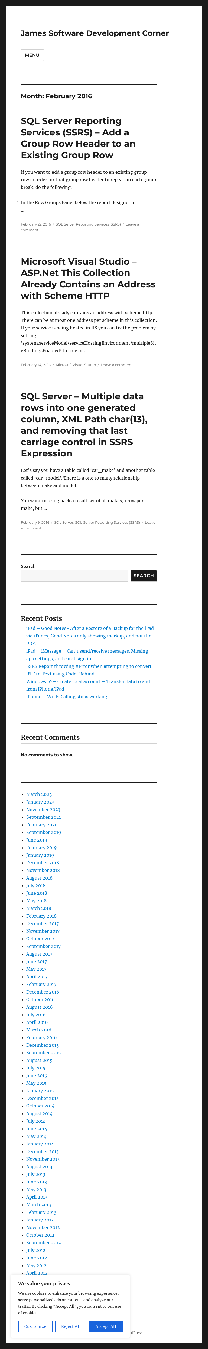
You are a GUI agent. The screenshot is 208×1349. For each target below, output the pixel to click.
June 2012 (36, 1258)
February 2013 (41, 1212)
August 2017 (39, 954)
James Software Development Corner (95, 33)
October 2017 (40, 938)
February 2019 (41, 847)
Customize (35, 1326)
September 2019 (43, 832)
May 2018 (36, 900)
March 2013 (38, 1204)
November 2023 (43, 809)
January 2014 (40, 1144)
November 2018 (43, 870)
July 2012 (36, 1250)
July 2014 (36, 1121)
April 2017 (36, 976)
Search (28, 566)
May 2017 (36, 969)
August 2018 (39, 878)
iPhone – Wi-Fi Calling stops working (66, 696)
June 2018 (36, 893)
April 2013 (36, 1197)
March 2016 (38, 1030)
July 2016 (36, 1014)
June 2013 (36, 1182)
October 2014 (40, 1106)
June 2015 (36, 1075)
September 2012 (43, 1242)
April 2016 (37, 1022)
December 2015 (42, 1045)
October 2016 (40, 999)
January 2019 (40, 855)
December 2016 (42, 992)
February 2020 (41, 824)
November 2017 (43, 931)
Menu (32, 55)
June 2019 (36, 840)
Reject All (71, 1326)
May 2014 (36, 1136)
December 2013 (42, 1151)
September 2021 (43, 817)
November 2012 (43, 1227)
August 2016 (39, 1007)
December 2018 (42, 862)
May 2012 (36, 1265)
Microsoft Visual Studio (76, 365)
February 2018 (41, 916)
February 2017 (41, 984)
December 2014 (42, 1098)
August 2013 (39, 1166)
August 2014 (39, 1113)
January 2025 (40, 802)
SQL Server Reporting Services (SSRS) (88, 224)
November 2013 (43, 1159)
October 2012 (40, 1235)
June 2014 (36, 1128)
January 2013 (40, 1220)
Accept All (106, 1326)
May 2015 (36, 1083)
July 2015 (36, 1068)
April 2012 (37, 1273)
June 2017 (36, 961)
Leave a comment (117, 365)
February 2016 (41, 1037)
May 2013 (36, 1189)
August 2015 (39, 1060)
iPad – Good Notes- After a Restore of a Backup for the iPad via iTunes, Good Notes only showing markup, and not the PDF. (90, 636)
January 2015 (40, 1090)
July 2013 (35, 1174)
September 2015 (43, 1052)
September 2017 (43, 946)
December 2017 (42, 923)
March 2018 (38, 908)
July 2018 (36, 885)
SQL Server (63, 522)
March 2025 (39, 794)
